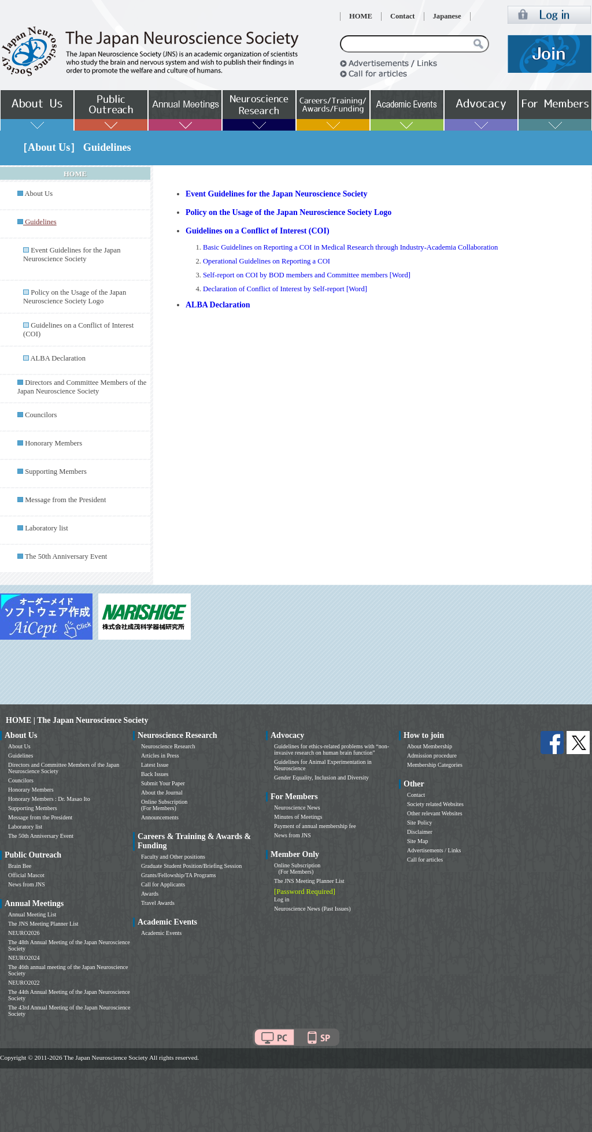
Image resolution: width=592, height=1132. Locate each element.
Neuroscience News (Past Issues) (312, 908)
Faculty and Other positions (173, 856)
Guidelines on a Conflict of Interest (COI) (258, 231)
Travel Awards (158, 903)
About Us (38, 194)
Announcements (160, 817)
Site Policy (419, 822)
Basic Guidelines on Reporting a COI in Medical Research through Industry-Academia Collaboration (350, 247)
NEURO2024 (23, 958)
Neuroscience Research (168, 746)
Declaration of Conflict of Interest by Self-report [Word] (285, 289)
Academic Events (161, 933)
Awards (149, 893)
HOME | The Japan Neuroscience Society (77, 720)
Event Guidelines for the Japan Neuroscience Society (71, 254)
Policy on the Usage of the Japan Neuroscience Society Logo (74, 296)
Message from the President (65, 500)
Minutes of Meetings (298, 817)
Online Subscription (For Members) (164, 805)
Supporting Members (56, 471)
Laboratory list (46, 528)
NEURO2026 (23, 933)
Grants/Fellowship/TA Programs (178, 875)
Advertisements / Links (434, 850)
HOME (360, 16)
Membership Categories (434, 765)
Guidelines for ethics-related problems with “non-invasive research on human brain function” (331, 749)
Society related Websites (435, 804)
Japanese (447, 16)
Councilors (41, 415)
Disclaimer (419, 832)
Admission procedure (432, 755)
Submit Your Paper (163, 783)
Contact (402, 16)
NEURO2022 (23, 982)
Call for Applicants (163, 884)
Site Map (417, 841)
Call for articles (425, 859)
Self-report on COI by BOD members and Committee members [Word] (306, 275)
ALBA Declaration (57, 358)
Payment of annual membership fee (315, 826)
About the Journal (162, 792)
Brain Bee (19, 866)
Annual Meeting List (32, 914)
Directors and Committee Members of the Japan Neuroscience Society (81, 386)
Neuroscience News (297, 807)
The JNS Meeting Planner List (43, 924)
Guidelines (20, 755)
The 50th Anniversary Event (66, 556)
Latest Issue (155, 765)
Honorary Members (53, 443)
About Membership (429, 746)
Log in (281, 899)
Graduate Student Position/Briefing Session (191, 866)
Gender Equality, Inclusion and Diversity (321, 777)
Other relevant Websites (434, 813)
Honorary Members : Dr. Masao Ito (49, 799)
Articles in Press (160, 755)
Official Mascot (26, 875)
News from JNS (26, 884)
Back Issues (155, 774)
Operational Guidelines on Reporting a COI (266, 261)
